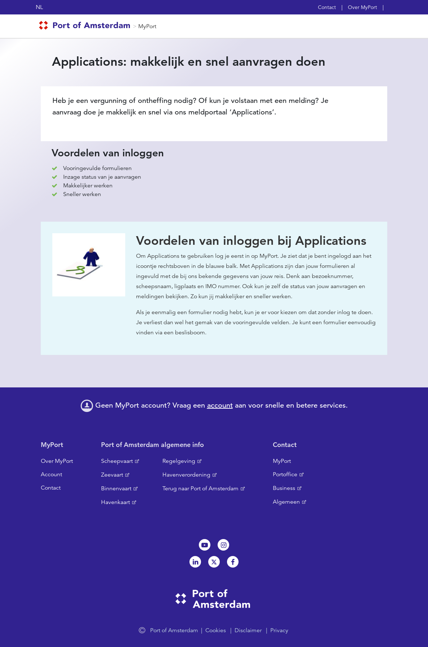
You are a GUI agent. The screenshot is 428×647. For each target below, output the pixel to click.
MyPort (147, 26)
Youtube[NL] (204, 545)
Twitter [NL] (214, 562)
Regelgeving (178, 461)
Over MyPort (362, 7)
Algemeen (286, 501)
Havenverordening (186, 474)
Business (284, 488)
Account (51, 474)
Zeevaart (112, 474)
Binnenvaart (116, 488)
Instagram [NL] (223, 545)
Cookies (215, 630)
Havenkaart (115, 502)
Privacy (279, 630)
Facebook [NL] (233, 562)
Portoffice (285, 474)
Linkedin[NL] (195, 562)
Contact (327, 7)
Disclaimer (248, 630)
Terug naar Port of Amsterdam (200, 488)
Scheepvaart (117, 461)
